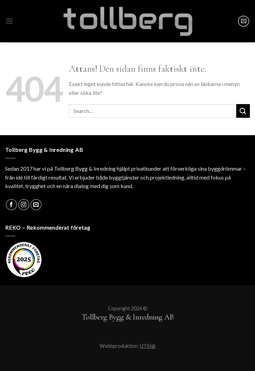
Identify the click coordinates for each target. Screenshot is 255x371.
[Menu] (9, 21)
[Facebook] (11, 204)
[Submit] (243, 110)
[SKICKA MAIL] (243, 21)
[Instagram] (23, 204)
